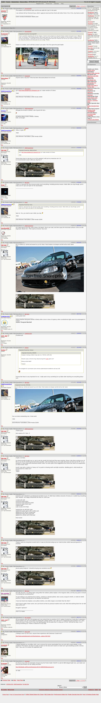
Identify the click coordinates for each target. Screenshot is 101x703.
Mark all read (11, 689)
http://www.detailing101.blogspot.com (29, 90)
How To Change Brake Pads (17, 694)
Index (14, 680)
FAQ (62, 3)
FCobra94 (4, 663)
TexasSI (90, 21)
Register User (40, 3)
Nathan (90, 34)
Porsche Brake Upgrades (92, 114)
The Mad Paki (25, 684)
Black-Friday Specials (94, 73)
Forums (8, 1)
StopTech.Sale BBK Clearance (93, 76)
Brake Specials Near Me (75, 694)
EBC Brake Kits (92, 82)
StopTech (90, 89)
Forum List (49, 3)
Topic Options (5, 6)
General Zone (15, 1)
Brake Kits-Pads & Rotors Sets (93, 86)
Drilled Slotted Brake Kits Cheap (34, 694)
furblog (3, 350)
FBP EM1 (4, 150)
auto (47, 358)
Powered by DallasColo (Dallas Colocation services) (51, 689)
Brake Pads (6, 694)
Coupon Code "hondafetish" (91, 110)
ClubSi (3, 1)
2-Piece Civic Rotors (93, 119)
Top (2, 25)
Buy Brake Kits (92, 80)
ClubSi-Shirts (91, 70)
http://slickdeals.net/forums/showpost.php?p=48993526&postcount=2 (35, 667)
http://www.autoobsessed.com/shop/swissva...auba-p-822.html (33, 636)
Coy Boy (90, 48)
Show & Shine (24, 1)
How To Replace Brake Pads (91, 694)
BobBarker (91, 12)
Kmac (3, 185)
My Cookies (4, 689)
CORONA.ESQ (28, 333)
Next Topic (20, 680)
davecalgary (4, 78)
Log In (98, 1)
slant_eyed (4, 620)
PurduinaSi (4, 34)
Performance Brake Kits (60, 694)
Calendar (56, 3)
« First (78, 6)
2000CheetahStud (29, 108)
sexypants (4, 645)
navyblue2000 (5, 228)
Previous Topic (6, 680)
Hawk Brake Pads (92, 97)
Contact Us (91, 689)
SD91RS (3, 11)
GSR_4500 (4, 336)
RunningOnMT (28, 8)
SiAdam (26, 128)
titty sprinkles (28, 617)
